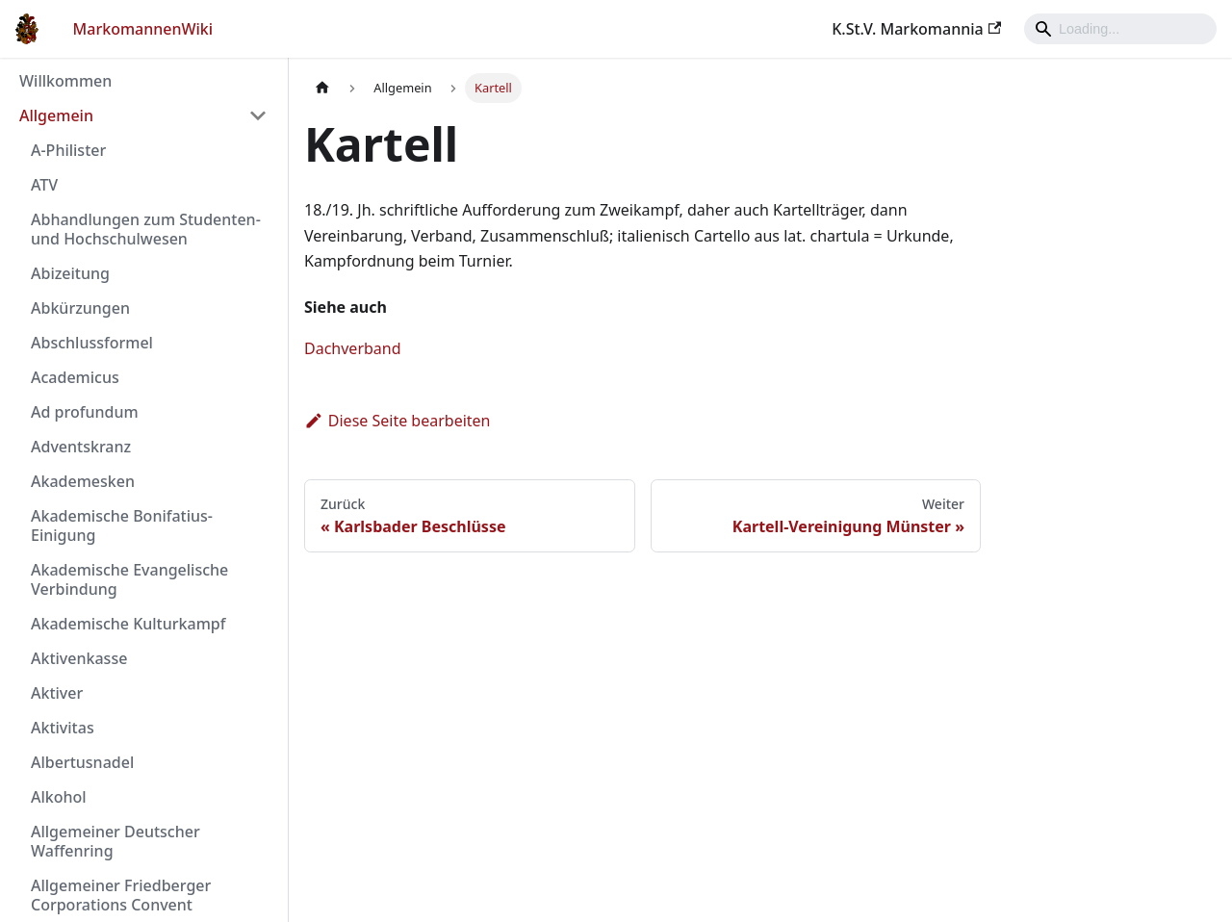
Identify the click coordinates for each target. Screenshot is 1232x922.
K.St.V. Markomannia (916, 28)
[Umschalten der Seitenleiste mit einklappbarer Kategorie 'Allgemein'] (258, 115)
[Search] (1120, 28)
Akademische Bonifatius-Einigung (122, 525)
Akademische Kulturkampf (128, 623)
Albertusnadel (82, 762)
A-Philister (68, 150)
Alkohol (59, 796)
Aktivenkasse (79, 658)
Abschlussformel (92, 342)
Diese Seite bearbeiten (397, 420)
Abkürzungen (80, 308)
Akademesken (83, 481)
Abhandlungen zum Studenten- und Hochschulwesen (146, 229)
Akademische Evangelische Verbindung (129, 579)
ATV (44, 184)
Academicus (75, 377)
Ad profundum (85, 412)
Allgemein (56, 115)
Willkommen (65, 80)
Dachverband (352, 348)
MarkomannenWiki (143, 28)
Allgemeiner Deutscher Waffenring (115, 841)
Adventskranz (81, 446)
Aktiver (57, 693)
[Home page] (322, 88)
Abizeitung (70, 273)
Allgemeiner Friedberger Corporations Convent (121, 895)
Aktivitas (62, 727)
